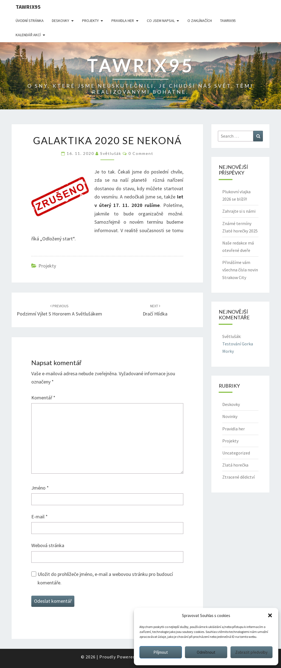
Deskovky (60, 20)
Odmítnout (206, 652)
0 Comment (140, 153)
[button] (270, 615)
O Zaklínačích (199, 20)
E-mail (39, 516)
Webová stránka (47, 545)
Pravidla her (122, 20)
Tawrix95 (28, 6)
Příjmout (160, 652)
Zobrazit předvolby (251, 652)
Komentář (43, 397)
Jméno (40, 488)
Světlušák (110, 153)
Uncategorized (236, 453)
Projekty (90, 20)
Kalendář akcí (28, 34)
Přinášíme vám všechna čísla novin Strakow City (240, 270)
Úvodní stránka (30, 20)
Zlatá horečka (235, 465)
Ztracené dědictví (238, 477)
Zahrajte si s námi (238, 211)
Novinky (229, 416)
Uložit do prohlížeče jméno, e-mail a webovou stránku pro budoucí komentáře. (105, 578)
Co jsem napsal (161, 20)
